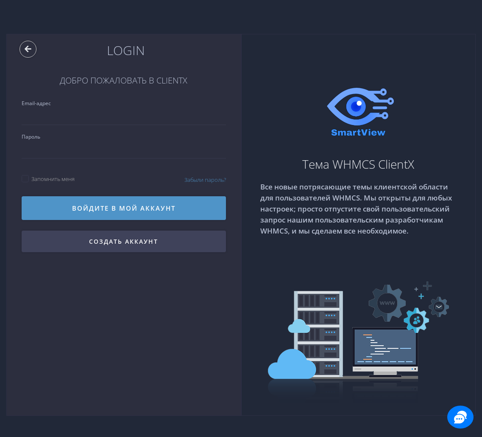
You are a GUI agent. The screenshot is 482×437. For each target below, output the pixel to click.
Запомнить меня (48, 179)
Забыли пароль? (205, 180)
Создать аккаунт (123, 241)
